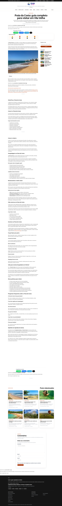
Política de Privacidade (11, 493)
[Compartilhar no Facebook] (21, 33)
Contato (42, 9)
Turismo (44, 494)
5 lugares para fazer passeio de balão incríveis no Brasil (46, 421)
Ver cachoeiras (16, 483)
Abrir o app (9, 483)
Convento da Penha (26, 91)
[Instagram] (37, 0)
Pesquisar (46, 46)
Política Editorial (10, 501)
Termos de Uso (10, 496)
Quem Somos (10, 497)
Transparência (10, 494)
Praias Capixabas (45, 493)
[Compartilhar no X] (31, 33)
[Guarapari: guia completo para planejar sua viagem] (15, 414)
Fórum (46, 9)
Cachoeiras (27, 9)
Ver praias (12, 483)
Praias (31, 9)
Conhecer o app (17, 28)
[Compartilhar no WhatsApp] (15, 33)
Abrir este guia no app (11, 28)
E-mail (18, 458)
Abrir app (31, 7)
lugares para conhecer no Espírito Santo (20, 92)
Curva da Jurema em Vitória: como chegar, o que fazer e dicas (29, 402)
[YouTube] (40, 0)
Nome (18, 454)
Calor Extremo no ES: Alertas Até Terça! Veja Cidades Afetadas (15, 402)
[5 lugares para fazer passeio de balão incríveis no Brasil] (46, 414)
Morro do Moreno (33, 91)
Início (16, 9)
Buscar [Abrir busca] (52, 9)
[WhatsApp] (44, 0)
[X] (49, 0)
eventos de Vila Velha (17, 230)
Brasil (34, 9)
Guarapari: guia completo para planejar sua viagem (15, 421)
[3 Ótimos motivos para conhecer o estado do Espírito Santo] (46, 394)
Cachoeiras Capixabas (34, 494)
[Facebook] (52, 0)
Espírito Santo (21, 9)
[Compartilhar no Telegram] (26, 33)
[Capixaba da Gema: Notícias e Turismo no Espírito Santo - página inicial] (31, 4)
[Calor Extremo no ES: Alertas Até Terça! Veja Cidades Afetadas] (15, 394)
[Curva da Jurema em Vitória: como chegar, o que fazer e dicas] (31, 394)
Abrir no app (2, 473)
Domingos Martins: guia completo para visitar (30, 421)
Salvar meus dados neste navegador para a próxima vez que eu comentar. (29, 463)
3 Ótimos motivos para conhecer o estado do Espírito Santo (45, 402)
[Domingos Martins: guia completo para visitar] (31, 414)
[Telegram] (47, 0)
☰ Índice (10, 76)
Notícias (37, 9)
